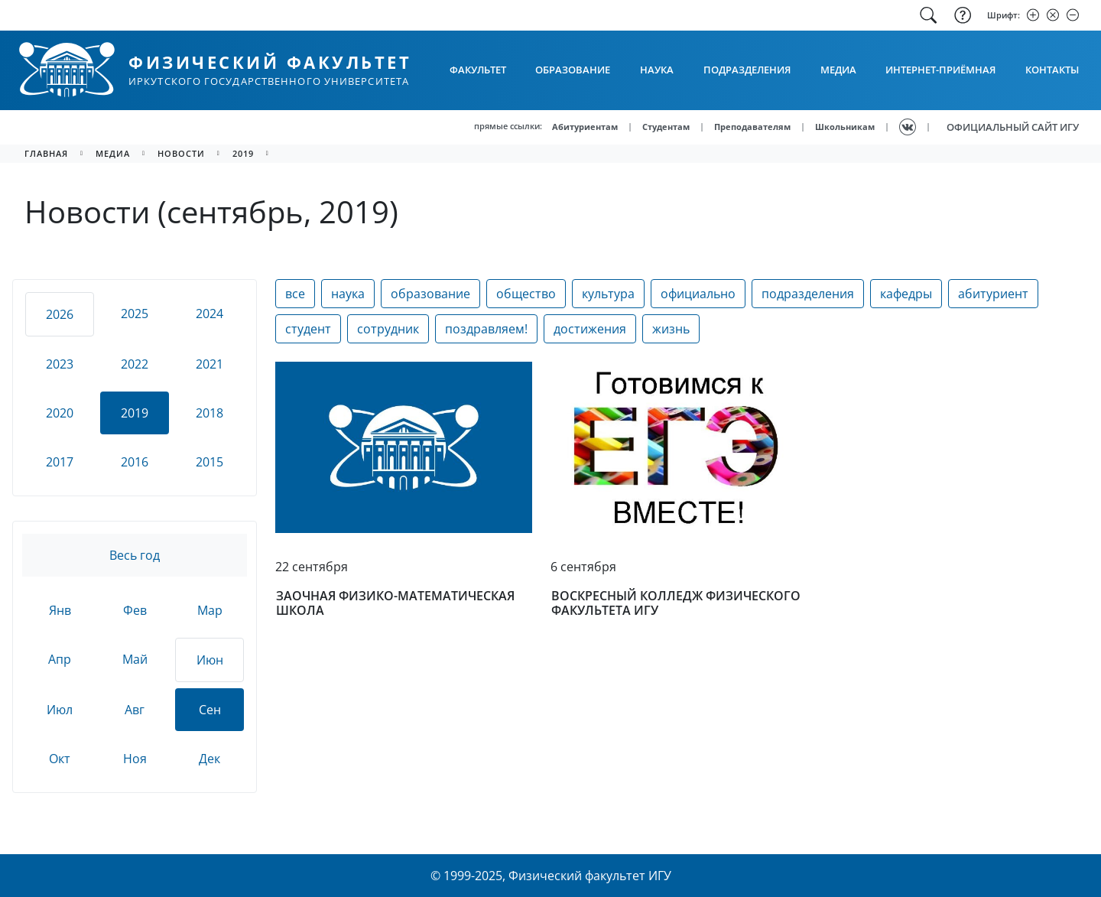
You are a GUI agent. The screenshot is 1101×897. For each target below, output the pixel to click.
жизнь (671, 328)
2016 (134, 461)
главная (46, 153)
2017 (59, 461)
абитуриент (993, 293)
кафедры (906, 293)
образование (430, 293)
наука (348, 293)
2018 (209, 413)
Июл (60, 709)
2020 (59, 413)
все (295, 293)
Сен (210, 709)
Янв (60, 610)
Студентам (666, 126)
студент (308, 328)
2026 (59, 314)
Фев (135, 610)
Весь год (134, 555)
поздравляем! (486, 328)
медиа (113, 153)
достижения (590, 328)
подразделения (808, 293)
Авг (135, 709)
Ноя (135, 758)
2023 (59, 364)
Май (135, 659)
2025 (134, 313)
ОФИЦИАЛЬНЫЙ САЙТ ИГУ (1013, 127)
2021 (209, 364)
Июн (209, 660)
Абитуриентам (585, 126)
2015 (209, 461)
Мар (209, 610)
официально (698, 293)
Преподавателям (752, 126)
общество (526, 293)
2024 (209, 313)
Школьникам (845, 126)
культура (608, 293)
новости (181, 153)
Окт (59, 758)
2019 (243, 153)
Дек (209, 758)
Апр (59, 659)
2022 (134, 364)
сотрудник (388, 328)
